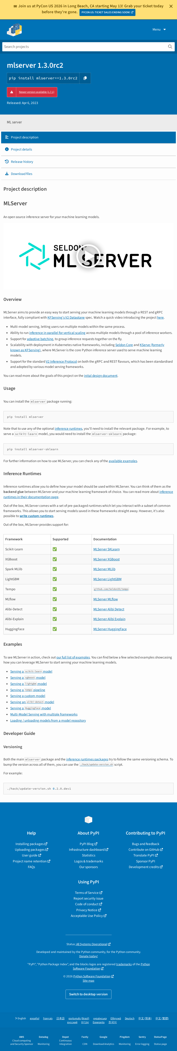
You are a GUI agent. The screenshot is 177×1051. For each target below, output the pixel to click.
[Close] (171, 6)
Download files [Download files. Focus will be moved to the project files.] (18, 173)
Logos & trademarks (88, 861)
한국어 (112, 1022)
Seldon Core (124, 344)
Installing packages (30, 843)
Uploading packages (30, 849)
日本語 (60, 1018)
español (34, 1018)
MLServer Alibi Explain (109, 619)
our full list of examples (73, 657)
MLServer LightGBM (107, 579)
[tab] (88, 137)
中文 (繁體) (162, 1018)
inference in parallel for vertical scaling (57, 332)
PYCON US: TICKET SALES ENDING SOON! (106, 12)
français (48, 1018)
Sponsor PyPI (145, 861)
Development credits (144, 866)
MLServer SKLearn (106, 549)
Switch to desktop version (88, 994)
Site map (88, 980)
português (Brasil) (79, 1018)
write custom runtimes (36, 515)
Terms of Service (87, 892)
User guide (29, 855)
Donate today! (88, 956)
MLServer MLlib (104, 569)
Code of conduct (86, 904)
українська (100, 1018)
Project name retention (30, 861)
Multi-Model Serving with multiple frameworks (43, 714)
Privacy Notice (86, 910)
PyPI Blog (87, 843)
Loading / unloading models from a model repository (48, 720)
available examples (123, 460)
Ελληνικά (116, 1018)
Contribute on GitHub (144, 849)
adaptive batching (40, 338)
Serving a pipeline (27, 689)
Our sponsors (88, 866)
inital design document (100, 375)
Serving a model (31, 671)
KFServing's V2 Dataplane (66, 317)
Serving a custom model (27, 695)
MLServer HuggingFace (110, 629)
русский (72, 1022)
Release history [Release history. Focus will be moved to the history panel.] (19, 161)
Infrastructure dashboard (87, 849)
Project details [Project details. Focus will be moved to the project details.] (18, 149)
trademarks (124, 964)
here (160, 317)
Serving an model (32, 702)
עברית (85, 1022)
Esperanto (99, 1022)
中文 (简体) (145, 1018)
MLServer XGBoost (106, 559)
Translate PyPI (143, 855)
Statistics (88, 855)
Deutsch (130, 1018)
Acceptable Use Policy (87, 915)
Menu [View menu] (160, 29)
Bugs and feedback (145, 843)
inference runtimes (68, 428)
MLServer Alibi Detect (108, 609)
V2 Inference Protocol (61, 361)
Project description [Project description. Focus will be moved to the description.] (21, 137)
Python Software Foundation (91, 976)
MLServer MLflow (105, 599)
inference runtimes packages (87, 759)
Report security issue (88, 898)
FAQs (31, 866)
